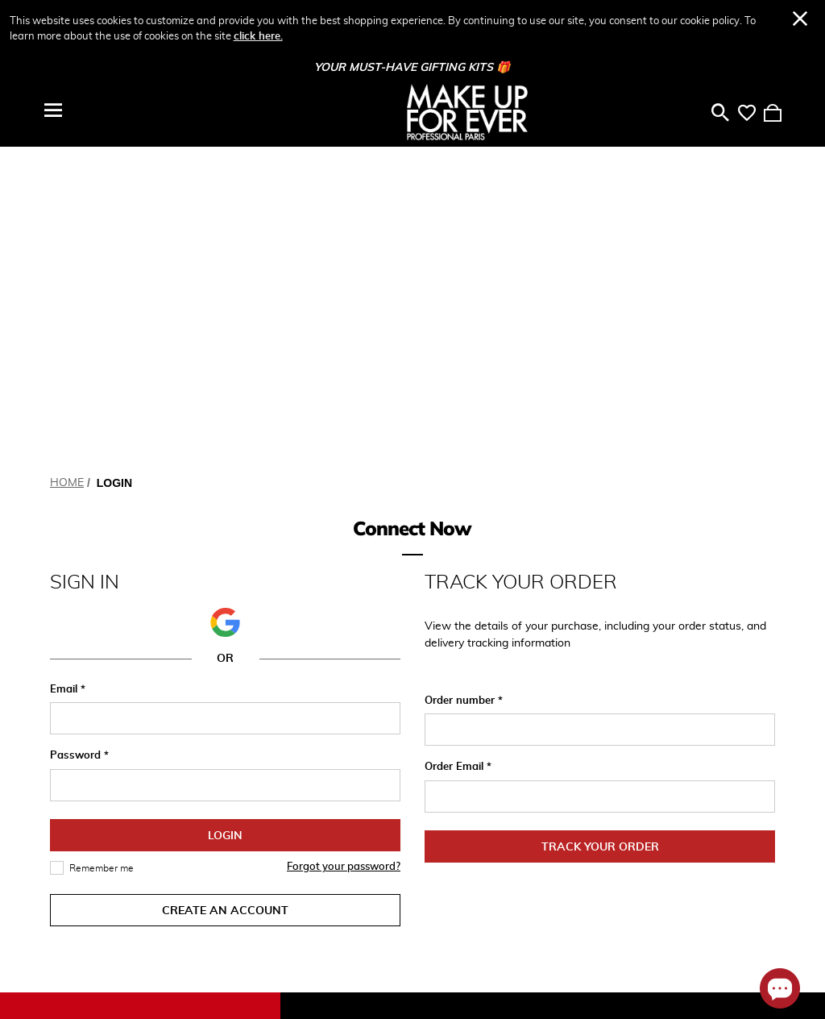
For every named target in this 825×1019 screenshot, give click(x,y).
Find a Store (456, 924)
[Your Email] (148, 862)
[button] (224, 308)
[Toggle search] (720, 112)
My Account (323, 746)
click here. (258, 36)
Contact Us (454, 833)
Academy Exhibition (607, 821)
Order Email (456, 453)
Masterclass (588, 771)
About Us (581, 746)
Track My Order (331, 771)
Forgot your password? (343, 553)
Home (67, 169)
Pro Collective (592, 796)
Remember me (101, 554)
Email (65, 376)
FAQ (436, 808)
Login (225, 522)
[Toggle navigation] (53, 110)
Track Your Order (600, 533)
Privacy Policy (460, 858)
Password (77, 442)
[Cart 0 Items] (772, 112)
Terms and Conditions (452, 891)
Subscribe (256, 862)
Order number (461, 387)
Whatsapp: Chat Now (467, 774)
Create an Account (225, 597)
